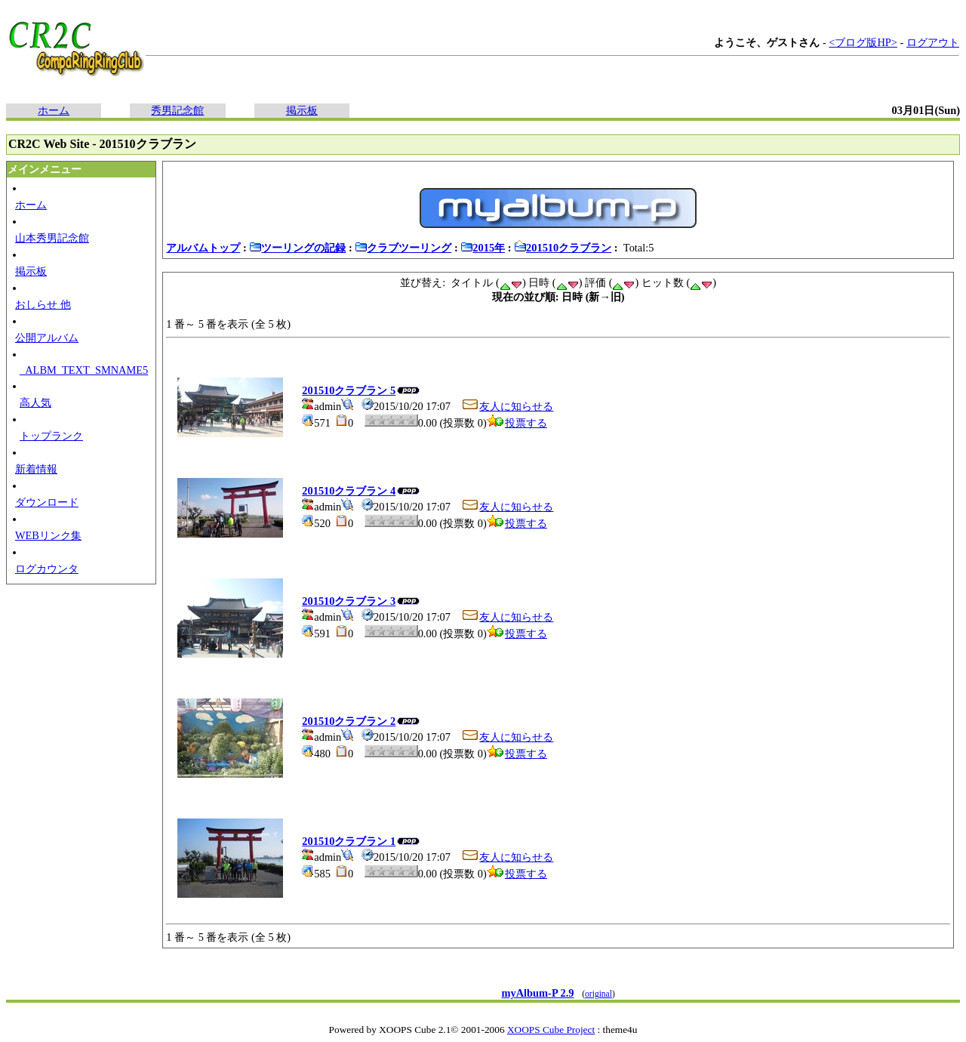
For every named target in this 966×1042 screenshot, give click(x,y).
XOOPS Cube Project (551, 1029)
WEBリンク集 (48, 535)
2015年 (482, 248)
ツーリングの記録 (297, 248)
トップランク (51, 436)
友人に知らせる (507, 406)
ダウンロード (46, 502)
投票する (517, 423)
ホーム (53, 110)
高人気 (35, 402)
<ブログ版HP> (863, 42)
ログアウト (932, 42)
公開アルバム (46, 337)
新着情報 (36, 469)
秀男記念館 (177, 110)
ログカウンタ (46, 569)
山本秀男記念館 (52, 238)
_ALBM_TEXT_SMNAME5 (84, 370)
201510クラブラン (562, 248)
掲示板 (302, 110)
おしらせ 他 (43, 304)
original (598, 993)
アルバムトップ (203, 248)
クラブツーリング (403, 248)
